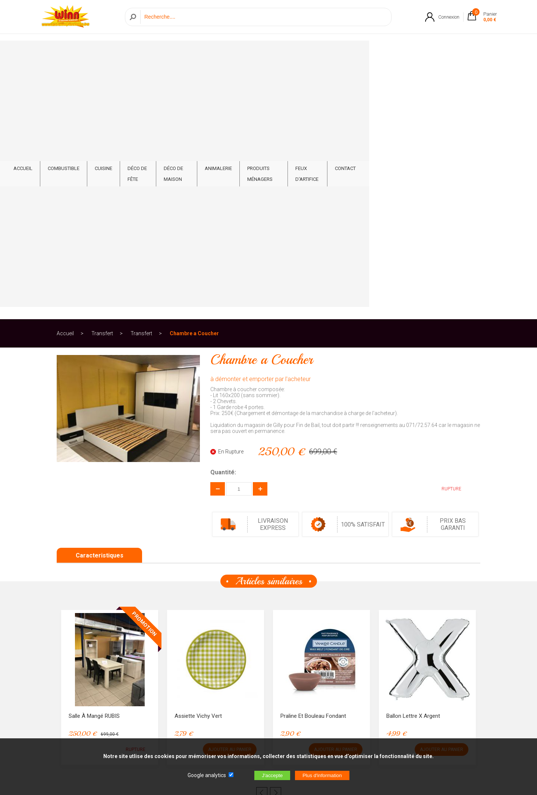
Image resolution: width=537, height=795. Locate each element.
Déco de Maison (251, 53)
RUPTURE (445, 235)
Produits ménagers (353, 53)
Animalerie (300, 53)
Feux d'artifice (411, 53)
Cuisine (162, 53)
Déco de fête (201, 53)
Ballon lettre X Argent (413, 462)
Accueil (65, 80)
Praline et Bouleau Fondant (313, 462)
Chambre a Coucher (194, 80)
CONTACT (454, 53)
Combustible (122, 53)
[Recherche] (263, 20)
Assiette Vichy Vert (198, 462)
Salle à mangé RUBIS (94, 462)
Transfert (102, 80)
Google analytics (207, 775)
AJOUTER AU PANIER (229, 496)
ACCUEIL (81, 53)
